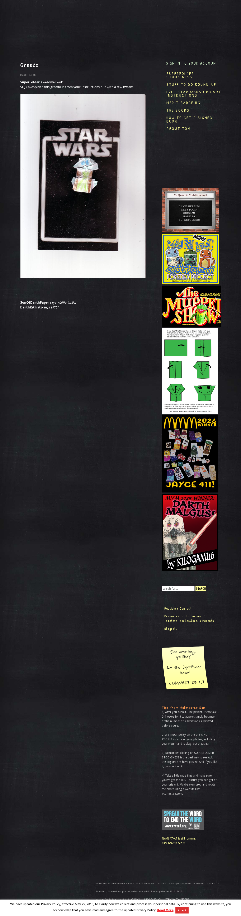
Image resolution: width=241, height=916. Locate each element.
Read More (165, 910)
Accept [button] (182, 910)
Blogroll (170, 628)
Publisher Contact (178, 608)
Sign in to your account (192, 63)
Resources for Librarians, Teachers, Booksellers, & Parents (189, 618)
